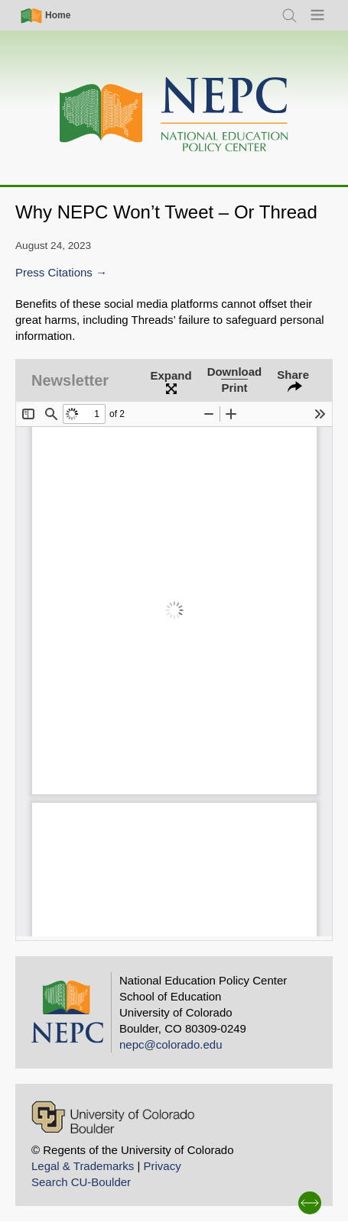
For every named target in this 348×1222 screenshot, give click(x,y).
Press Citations (54, 272)
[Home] (174, 115)
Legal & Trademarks (82, 1165)
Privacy (162, 1165)
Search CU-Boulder (81, 1181)
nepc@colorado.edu (171, 1044)
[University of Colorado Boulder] (112, 1117)
